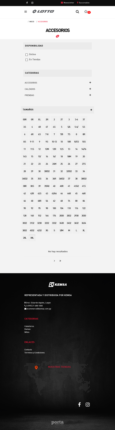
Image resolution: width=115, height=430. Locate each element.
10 (61, 142)
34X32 (24, 179)
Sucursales (83, 3)
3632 (76, 223)
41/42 (76, 186)
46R (83, 194)
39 (39, 186)
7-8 (46, 134)
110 (69, 208)
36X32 (61, 179)
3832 (24, 231)
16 (47, 157)
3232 (47, 223)
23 (39, 164)
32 (61, 171)
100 (54, 208)
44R (69, 194)
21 (25, 164)
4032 (32, 231)
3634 (84, 223)
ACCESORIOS (43, 21)
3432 (69, 223)
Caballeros (29, 326)
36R (54, 179)
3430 (61, 223)
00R (24, 120)
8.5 (24, 142)
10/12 (76, 142)
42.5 (39, 194)
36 (47, 179)
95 (39, 208)
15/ (39, 157)
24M (54, 164)
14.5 (24, 157)
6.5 (39, 134)
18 (61, 157)
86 (84, 201)
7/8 (61, 134)
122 (83, 208)
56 (47, 201)
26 (69, 164)
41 (69, 186)
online (32, 54)
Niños (26, 332)
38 (76, 179)
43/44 (54, 194)
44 (61, 194)
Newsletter (67, 3)
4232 (39, 231)
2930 (76, 216)
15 (32, 157)
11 (25, 149)
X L (39, 120)
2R (47, 120)
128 (24, 216)
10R (69, 142)
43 (47, 194)
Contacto (28, 350)
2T (61, 120)
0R (32, 120)
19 (76, 157)
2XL (24, 238)
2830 (61, 216)
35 (32, 179)
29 (32, 171)
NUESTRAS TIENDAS (52, 367)
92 (32, 208)
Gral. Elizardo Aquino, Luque (38, 303)
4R (39, 127)
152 (39, 216)
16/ (54, 157)
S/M (61, 231)
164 (46, 216)
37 (69, 179)
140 (32, 216)
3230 (39, 223)
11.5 (32, 149)
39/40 (46, 186)
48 (32, 201)
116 (76, 208)
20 (84, 157)
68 (61, 201)
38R (24, 186)
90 (25, 208)
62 (54, 201)
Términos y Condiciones (34, 353)
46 (25, 201)
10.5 (83, 142)
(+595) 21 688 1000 (34, 306)
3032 (24, 223)
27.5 (83, 164)
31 (54, 171)
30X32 (46, 171)
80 (76, 201)
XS (47, 231)
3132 (32, 223)
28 (25, 171)
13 (69, 149)
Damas (27, 329)
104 (61, 208)
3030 (84, 216)
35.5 (39, 179)
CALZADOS (30, 89)
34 (84, 171)
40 (54, 186)
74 (69, 201)
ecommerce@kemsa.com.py (38, 309)
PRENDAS (29, 95)
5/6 (69, 127)
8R (84, 134)
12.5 (61, 149)
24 (47, 164)
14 (76, 149)
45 (76, 194)
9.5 (47, 142)
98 (47, 208)
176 (54, 216)
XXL (32, 238)
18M (69, 157)
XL (84, 231)
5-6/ (76, 127)
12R (54, 149)
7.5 (69, 134)
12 (39, 149)
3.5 (24, 127)
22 (32, 164)
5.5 (83, 127)
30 (39, 171)
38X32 (83, 179)
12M (47, 149)
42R (32, 194)
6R (32, 134)
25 (61, 164)
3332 (54, 223)
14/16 (83, 149)
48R (39, 201)
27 (76, 164)
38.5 (32, 186)
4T (47, 127)
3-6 (76, 120)
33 (76, 171)
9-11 (32, 142)
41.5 (83, 186)
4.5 (54, 127)
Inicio (31, 21)
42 (25, 194)
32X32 (69, 171)
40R (61, 186)
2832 (69, 216)
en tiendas (34, 60)
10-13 (54, 142)
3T (84, 120)
